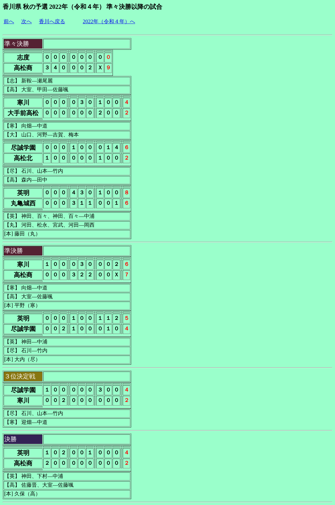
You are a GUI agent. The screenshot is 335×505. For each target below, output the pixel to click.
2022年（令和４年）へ (109, 21)
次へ (26, 21)
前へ (9, 21)
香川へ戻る (52, 21)
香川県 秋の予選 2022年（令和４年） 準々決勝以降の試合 (82, 6)
